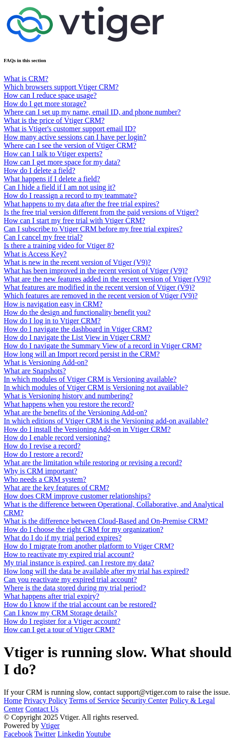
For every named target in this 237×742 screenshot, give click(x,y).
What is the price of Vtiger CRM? (54, 120)
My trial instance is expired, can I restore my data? (79, 563)
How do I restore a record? (43, 454)
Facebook (18, 734)
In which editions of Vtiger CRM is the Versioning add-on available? (106, 421)
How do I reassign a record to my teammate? (70, 195)
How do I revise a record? (42, 446)
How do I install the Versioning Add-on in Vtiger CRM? (87, 429)
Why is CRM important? (40, 471)
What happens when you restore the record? (69, 404)
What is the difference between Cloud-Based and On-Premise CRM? (106, 521)
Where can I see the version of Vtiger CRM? (70, 145)
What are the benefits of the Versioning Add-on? (75, 412)
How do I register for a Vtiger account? (62, 621)
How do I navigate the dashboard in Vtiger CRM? (78, 329)
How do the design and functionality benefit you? (77, 312)
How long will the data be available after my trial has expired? (96, 571)
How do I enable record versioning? (57, 437)
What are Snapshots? (35, 371)
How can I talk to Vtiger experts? (53, 154)
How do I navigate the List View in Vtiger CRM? (77, 337)
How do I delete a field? (39, 170)
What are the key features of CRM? (56, 488)
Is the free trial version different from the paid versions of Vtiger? (101, 212)
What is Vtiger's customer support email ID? (70, 129)
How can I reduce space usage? (50, 95)
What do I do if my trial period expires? (63, 538)
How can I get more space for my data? (62, 162)
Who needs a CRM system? (45, 479)
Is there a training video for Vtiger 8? (59, 245)
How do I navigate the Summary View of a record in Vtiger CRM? (103, 346)
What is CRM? (26, 79)
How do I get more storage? (45, 104)
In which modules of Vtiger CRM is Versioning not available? (96, 387)
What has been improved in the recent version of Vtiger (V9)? (96, 271)
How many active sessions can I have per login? (75, 137)
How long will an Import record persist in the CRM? (82, 354)
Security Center (145, 700)
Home (13, 700)
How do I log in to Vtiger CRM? (52, 321)
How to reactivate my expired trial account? (69, 554)
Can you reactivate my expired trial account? (70, 579)
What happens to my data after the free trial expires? (81, 204)
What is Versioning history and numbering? (68, 396)
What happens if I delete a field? (52, 179)
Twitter (45, 734)
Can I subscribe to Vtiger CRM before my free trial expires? (93, 229)
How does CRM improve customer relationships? (77, 496)
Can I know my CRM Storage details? (60, 613)
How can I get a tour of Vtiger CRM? (59, 629)
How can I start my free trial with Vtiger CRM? (74, 220)
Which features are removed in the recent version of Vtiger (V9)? (101, 296)
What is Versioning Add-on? (46, 362)
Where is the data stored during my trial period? (75, 588)
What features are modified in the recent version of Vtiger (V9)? (99, 287)
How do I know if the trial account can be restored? (80, 604)
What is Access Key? (35, 254)
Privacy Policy (45, 700)
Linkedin (71, 734)
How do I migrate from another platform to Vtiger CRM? (89, 546)
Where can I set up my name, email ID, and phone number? (92, 112)
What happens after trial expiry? (51, 596)
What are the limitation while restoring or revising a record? (93, 463)
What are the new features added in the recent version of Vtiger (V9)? (107, 279)
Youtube (98, 734)
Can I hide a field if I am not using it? (59, 187)
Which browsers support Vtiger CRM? (61, 87)
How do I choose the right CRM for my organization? (83, 529)
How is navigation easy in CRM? (53, 304)
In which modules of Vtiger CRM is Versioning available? (90, 379)
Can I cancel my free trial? (43, 237)
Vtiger (50, 725)
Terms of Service (94, 700)
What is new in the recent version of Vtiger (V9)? (77, 262)
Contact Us (42, 709)
